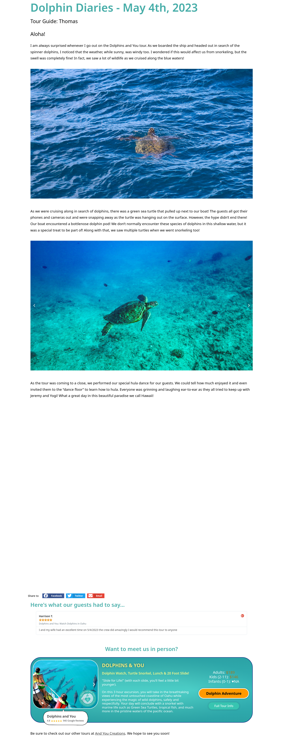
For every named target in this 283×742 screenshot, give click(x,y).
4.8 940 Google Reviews (68, 718)
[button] (34, 134)
